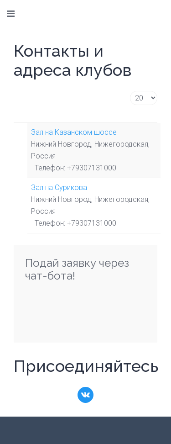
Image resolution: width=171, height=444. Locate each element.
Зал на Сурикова (59, 187)
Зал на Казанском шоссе (74, 132)
